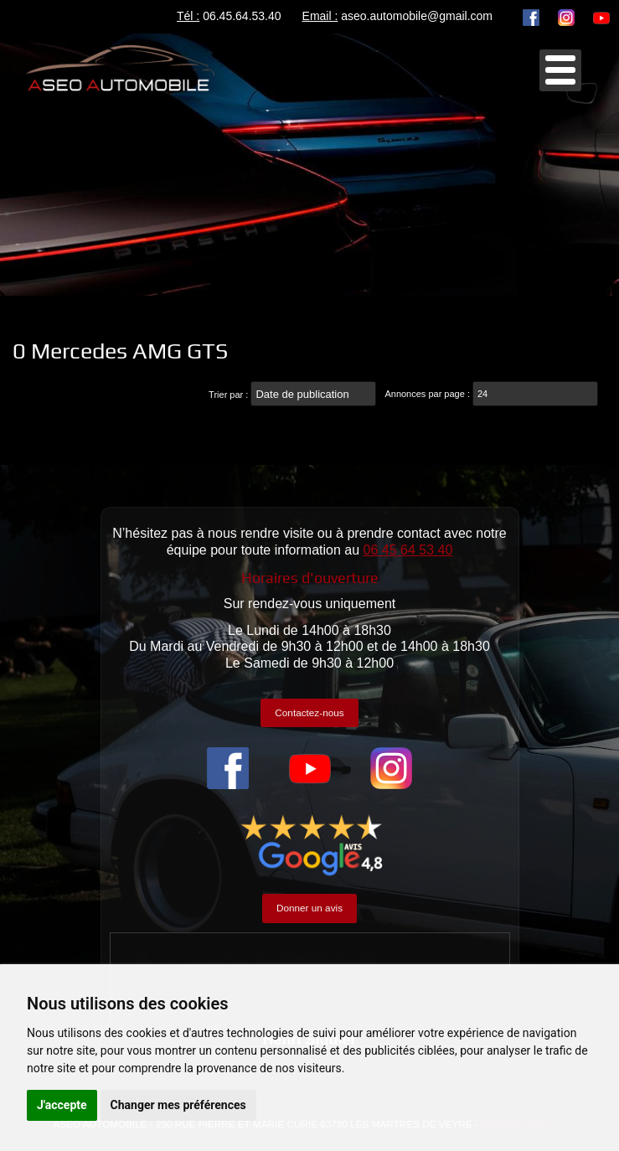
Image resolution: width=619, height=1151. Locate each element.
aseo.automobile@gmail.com (417, 16)
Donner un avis (309, 907)
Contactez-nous (309, 712)
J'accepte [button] (62, 1105)
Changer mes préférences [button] (178, 1105)
